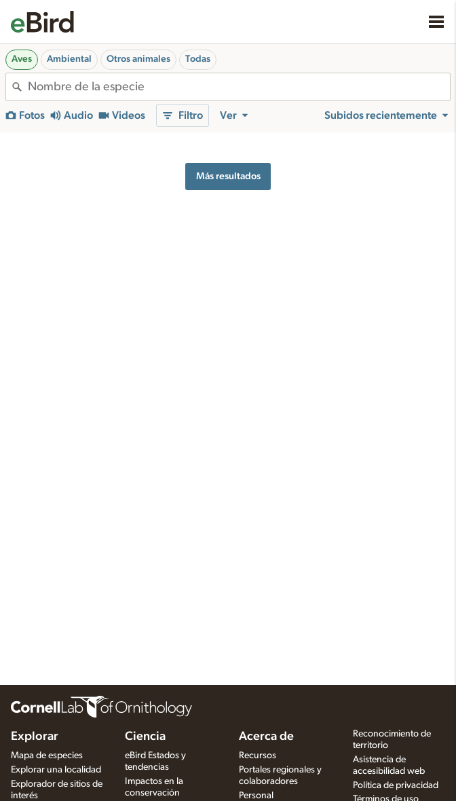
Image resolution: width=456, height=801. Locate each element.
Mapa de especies (47, 755)
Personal (256, 795)
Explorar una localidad (56, 770)
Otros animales (138, 59)
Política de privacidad (395, 785)
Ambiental (69, 59)
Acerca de (266, 736)
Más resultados (228, 176)
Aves (22, 59)
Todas (197, 59)
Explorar (34, 736)
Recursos (257, 755)
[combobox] (239, 86)
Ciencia (145, 736)
